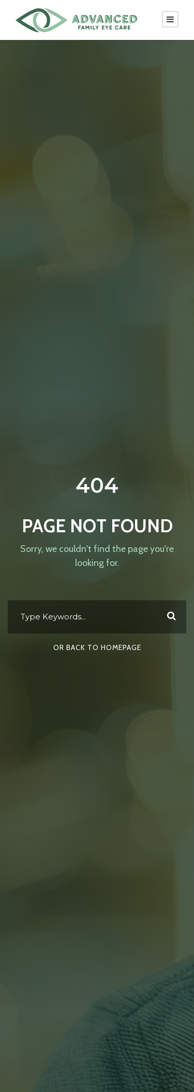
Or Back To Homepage (97, 647)
